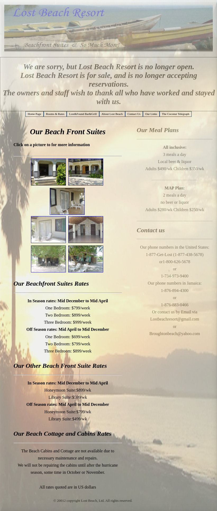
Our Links (151, 113)
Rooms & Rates (55, 113)
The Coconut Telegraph (175, 113)
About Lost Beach (112, 113)
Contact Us (134, 113)
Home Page (34, 113)
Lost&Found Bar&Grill (83, 113)
